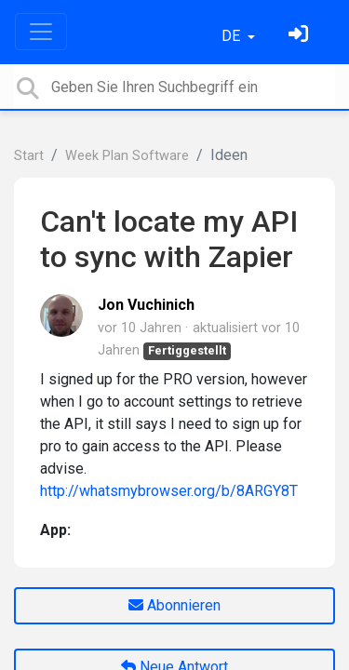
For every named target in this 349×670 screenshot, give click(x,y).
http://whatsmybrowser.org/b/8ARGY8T (169, 491)
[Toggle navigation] (41, 31)
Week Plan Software (127, 156)
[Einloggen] (300, 36)
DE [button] (232, 36)
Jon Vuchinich (146, 305)
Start (29, 156)
